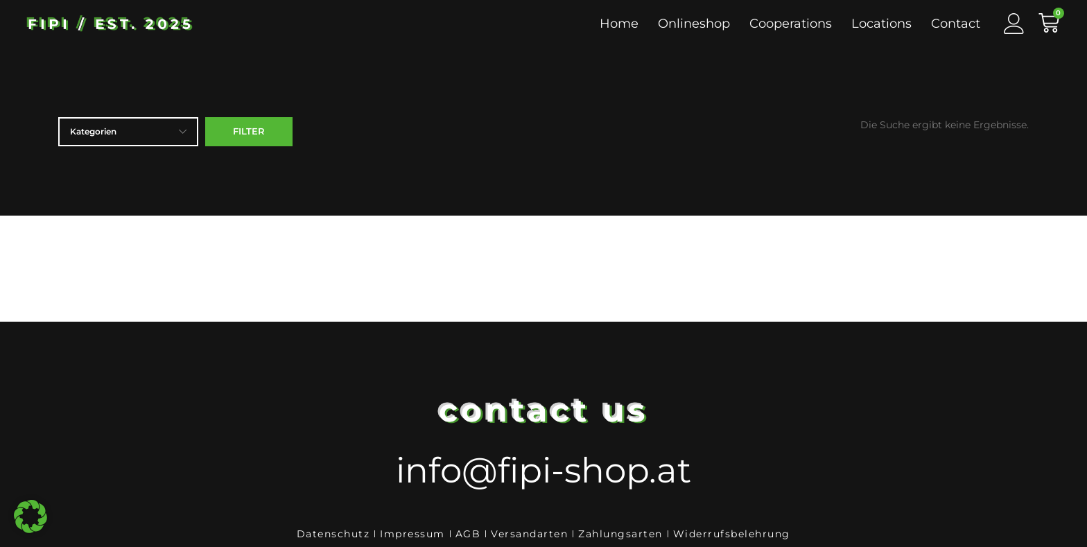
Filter (249, 131)
